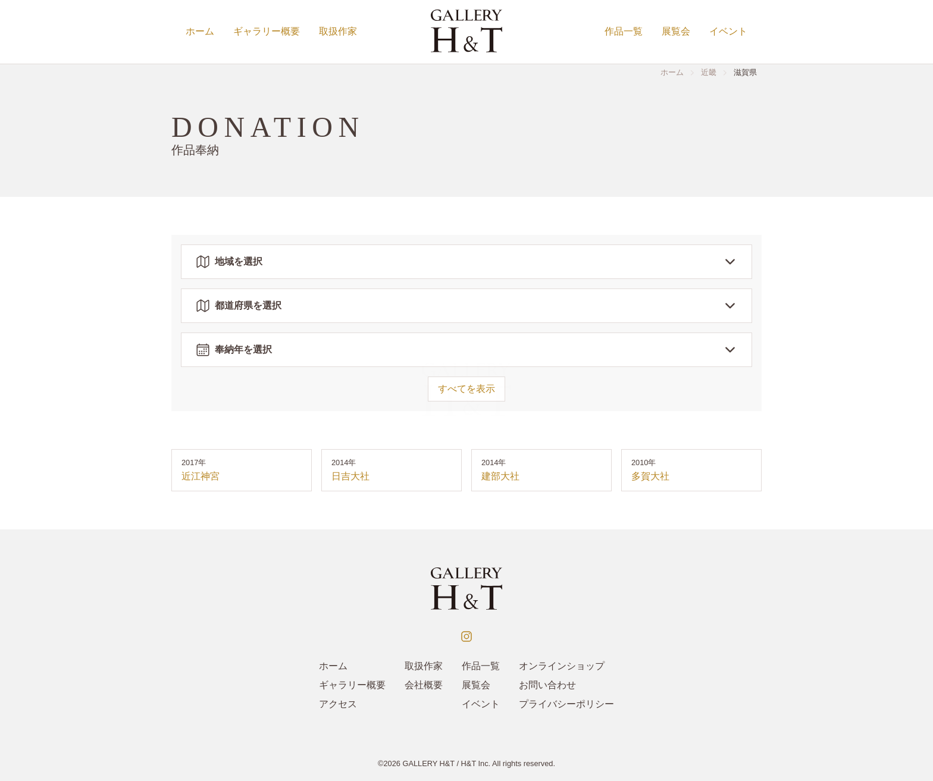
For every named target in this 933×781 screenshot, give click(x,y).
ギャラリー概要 (266, 31)
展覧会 (676, 31)
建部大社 (500, 476)
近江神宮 (200, 476)
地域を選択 (466, 262)
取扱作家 (338, 31)
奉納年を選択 (466, 350)
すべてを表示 (466, 389)
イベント (728, 31)
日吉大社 (350, 476)
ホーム (200, 31)
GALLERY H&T (428, 763)
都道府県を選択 (466, 306)
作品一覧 (624, 31)
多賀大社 (650, 476)
